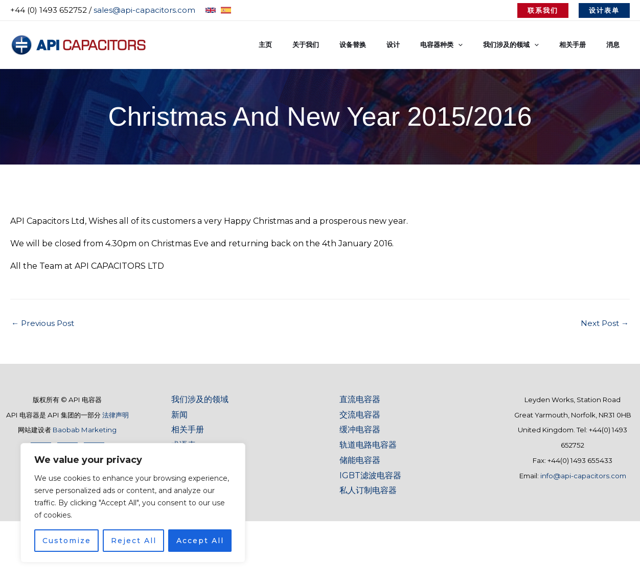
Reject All (133, 540)
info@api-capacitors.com (583, 476)
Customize (66, 540)
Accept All (200, 540)
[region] (132, 503)
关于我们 (352, 45)
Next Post (603, 323)
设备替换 (392, 45)
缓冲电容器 (359, 429)
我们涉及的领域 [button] (529, 45)
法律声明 (115, 415)
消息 (616, 45)
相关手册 (583, 45)
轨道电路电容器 (368, 445)
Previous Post (44, 323)
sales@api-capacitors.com (144, 10)
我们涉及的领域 (199, 399)
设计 (425, 45)
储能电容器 (359, 460)
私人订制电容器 (368, 490)
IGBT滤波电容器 (370, 475)
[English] (210, 10)
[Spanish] (226, 10)
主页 (319, 45)
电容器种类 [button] (466, 45)
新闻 (179, 414)
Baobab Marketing (85, 430)
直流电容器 (359, 399)
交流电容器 (359, 414)
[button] (542, 10)
